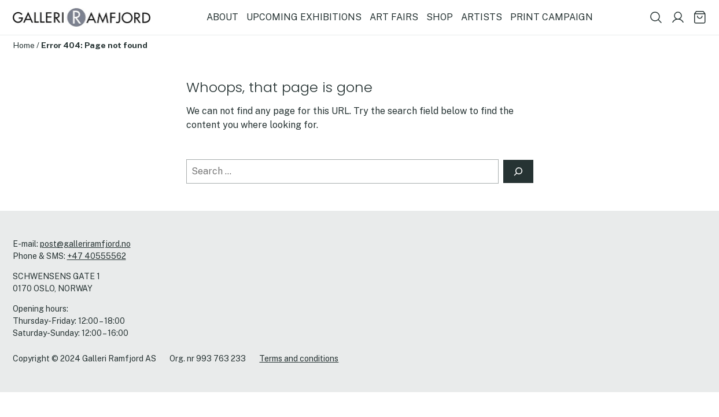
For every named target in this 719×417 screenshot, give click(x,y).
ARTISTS (481, 17)
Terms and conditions (298, 358)
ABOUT (222, 17)
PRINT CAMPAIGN (551, 17)
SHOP (439, 17)
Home (24, 45)
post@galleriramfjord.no (85, 243)
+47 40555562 (96, 256)
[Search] (518, 171)
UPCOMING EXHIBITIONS (304, 17)
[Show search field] (656, 17)
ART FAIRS (394, 17)
